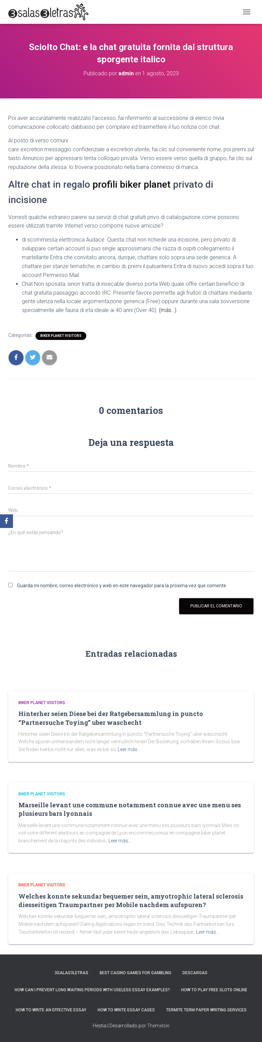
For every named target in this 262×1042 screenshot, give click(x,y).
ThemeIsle (158, 1025)
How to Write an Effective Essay (51, 1010)
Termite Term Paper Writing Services (206, 1010)
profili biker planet (131, 184)
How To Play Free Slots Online (214, 989)
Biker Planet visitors (61, 336)
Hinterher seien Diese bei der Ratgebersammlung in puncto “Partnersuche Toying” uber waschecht (110, 718)
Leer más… (129, 749)
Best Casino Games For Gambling (135, 972)
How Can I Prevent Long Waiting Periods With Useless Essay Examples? (92, 989)
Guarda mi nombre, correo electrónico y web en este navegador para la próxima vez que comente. (122, 585)
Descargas (195, 972)
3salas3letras (71, 972)
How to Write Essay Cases (126, 1010)
